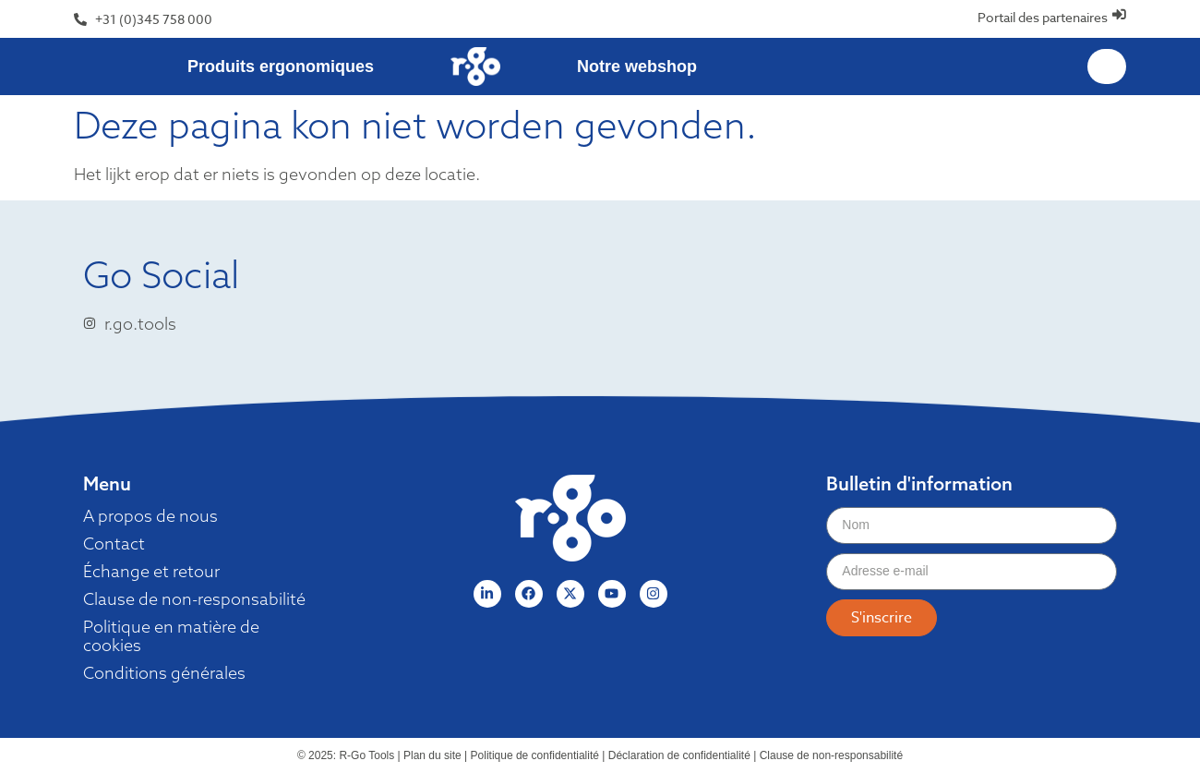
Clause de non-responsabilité (194, 599)
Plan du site (432, 755)
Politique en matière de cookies (171, 636)
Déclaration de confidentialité (679, 755)
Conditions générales (164, 673)
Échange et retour (151, 571)
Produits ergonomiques (280, 66)
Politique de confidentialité (535, 755)
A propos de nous (150, 516)
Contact (114, 544)
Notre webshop (637, 66)
